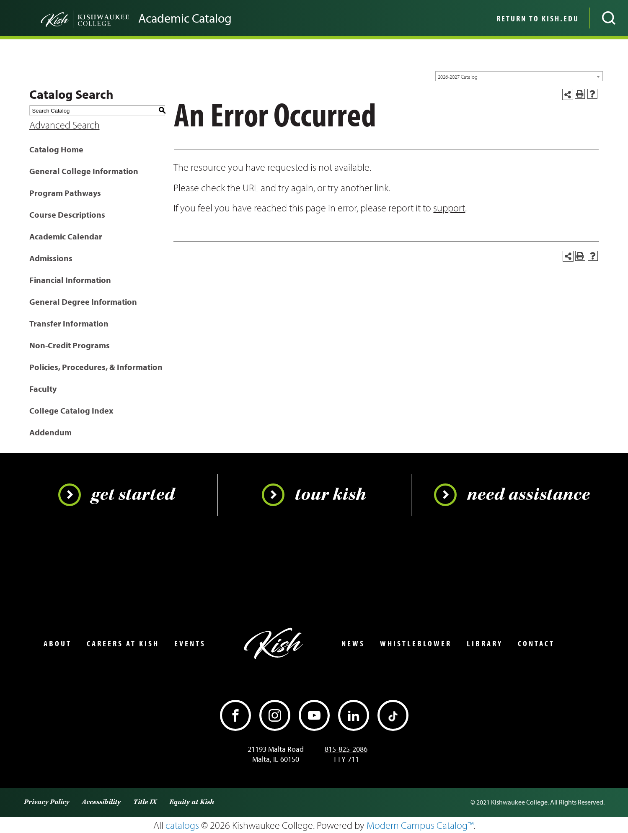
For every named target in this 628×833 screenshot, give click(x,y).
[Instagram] (274, 715)
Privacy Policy (46, 802)
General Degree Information (83, 301)
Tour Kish (314, 494)
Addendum (50, 432)
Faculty (43, 388)
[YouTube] (314, 715)
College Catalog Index (71, 410)
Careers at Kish (123, 643)
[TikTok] (392, 715)
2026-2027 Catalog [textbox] (458, 76)
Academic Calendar (65, 236)
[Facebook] (235, 715)
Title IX (145, 802)
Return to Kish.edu (537, 18)
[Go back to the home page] (71, 18)
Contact (536, 643)
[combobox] (519, 76)
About (58, 643)
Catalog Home (56, 149)
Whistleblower (416, 643)
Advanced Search (64, 124)
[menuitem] (536, 18)
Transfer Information (69, 323)
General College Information (83, 171)
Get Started (116, 494)
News (353, 643)
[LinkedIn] (353, 715)
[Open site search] (608, 18)
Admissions (50, 258)
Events (190, 643)
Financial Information (70, 280)
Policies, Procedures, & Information (96, 367)
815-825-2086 (346, 749)
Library (485, 643)
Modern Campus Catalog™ (420, 825)
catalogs (182, 825)
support (449, 207)
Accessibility (101, 802)
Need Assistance (512, 494)
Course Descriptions (67, 214)
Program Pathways (65, 193)
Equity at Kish (191, 802)
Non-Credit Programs (69, 345)
